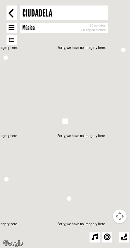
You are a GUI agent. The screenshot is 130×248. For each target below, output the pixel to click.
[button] (6, 179)
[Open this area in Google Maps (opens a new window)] (13, 243)
